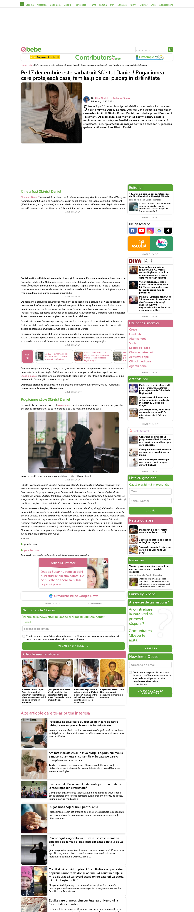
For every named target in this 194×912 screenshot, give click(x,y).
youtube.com (31, 550)
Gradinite (135, 334)
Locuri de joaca (139, 347)
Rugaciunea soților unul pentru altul (73, 807)
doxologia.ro (29, 376)
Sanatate (122, 4)
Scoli (132, 343)
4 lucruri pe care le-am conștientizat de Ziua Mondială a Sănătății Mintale (149, 195)
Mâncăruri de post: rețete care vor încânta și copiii (153, 531)
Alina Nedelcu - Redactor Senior (113, 98)
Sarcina (30, 4)
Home (24, 65)
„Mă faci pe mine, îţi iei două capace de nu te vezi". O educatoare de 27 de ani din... (154, 413)
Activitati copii (139, 356)
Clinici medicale (140, 361)
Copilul (67, 4)
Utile (153, 4)
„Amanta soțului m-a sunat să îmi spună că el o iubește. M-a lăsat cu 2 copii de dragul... (154, 401)
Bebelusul (55, 4)
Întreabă (150, 648)
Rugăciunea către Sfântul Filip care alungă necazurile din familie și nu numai (112, 693)
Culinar (143, 4)
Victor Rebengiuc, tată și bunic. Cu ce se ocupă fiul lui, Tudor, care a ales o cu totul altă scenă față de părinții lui (153, 287)
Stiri (112, 4)
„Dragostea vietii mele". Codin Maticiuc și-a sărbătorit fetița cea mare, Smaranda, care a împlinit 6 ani (59, 694)
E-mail (26, 622)
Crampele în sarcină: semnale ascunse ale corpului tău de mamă (155, 452)
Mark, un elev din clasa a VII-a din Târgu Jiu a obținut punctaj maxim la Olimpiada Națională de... (155, 389)
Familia (103, 4)
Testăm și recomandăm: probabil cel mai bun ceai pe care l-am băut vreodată (149, 569)
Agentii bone (138, 366)
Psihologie (80, 4)
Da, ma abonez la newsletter (150, 692)
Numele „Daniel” (30, 197)
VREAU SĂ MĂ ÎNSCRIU (73, 646)
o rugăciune (64, 405)
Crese (133, 329)
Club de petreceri (141, 352)
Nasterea (42, 4)
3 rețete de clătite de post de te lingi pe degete (155, 541)
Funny (133, 4)
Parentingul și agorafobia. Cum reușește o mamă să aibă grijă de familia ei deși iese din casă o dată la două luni (86, 841)
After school (137, 338)
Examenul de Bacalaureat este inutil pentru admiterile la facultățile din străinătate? (85, 786)
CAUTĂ (150, 510)
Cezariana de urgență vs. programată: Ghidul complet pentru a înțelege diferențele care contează (155, 441)
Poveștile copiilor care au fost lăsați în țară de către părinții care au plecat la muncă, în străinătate (83, 723)
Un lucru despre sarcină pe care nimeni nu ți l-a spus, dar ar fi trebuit (154, 462)
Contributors (166, 4)
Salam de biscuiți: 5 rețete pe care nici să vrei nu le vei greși (155, 550)
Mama (92, 4)
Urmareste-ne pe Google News (73, 596)
